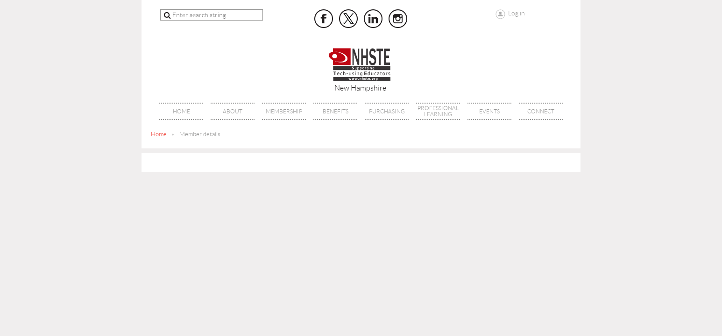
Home (159, 134)
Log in (516, 13)
